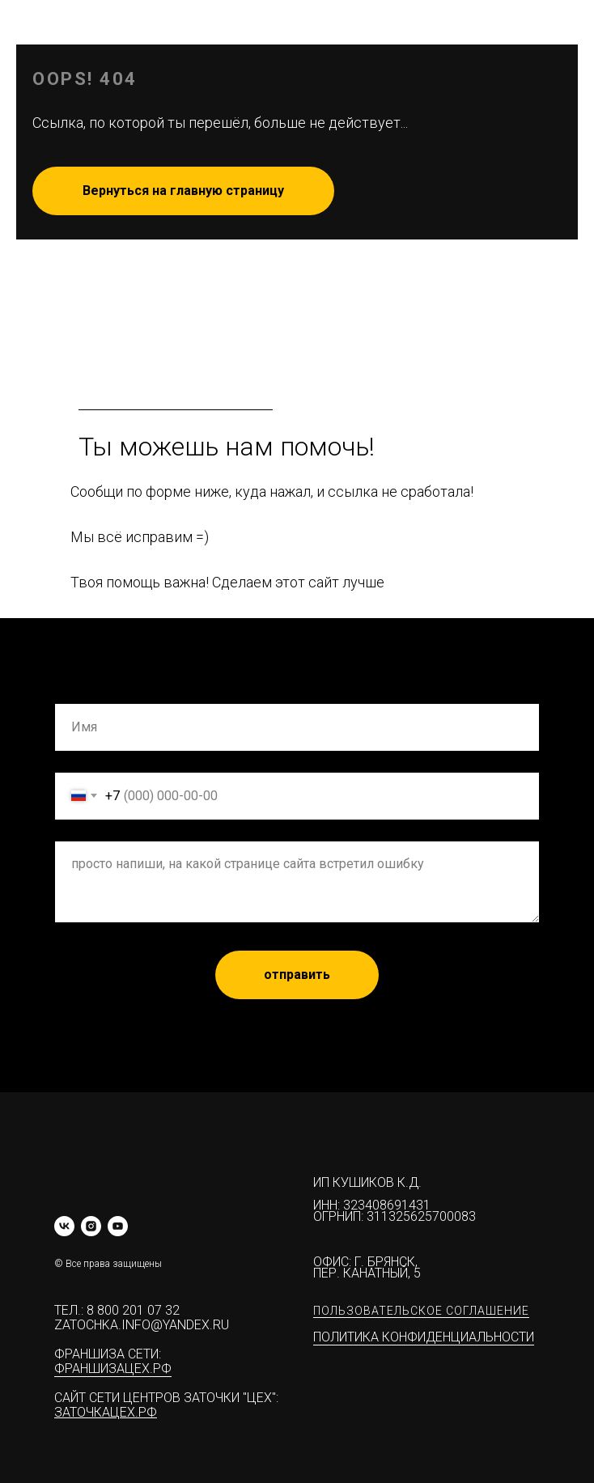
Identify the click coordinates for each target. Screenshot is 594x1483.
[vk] (64, 1226)
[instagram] (91, 1226)
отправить (297, 974)
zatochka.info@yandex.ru (141, 1325)
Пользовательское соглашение (421, 1310)
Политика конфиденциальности (423, 1337)
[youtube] (118, 1226)
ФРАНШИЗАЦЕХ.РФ (113, 1368)
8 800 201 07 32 (133, 1310)
